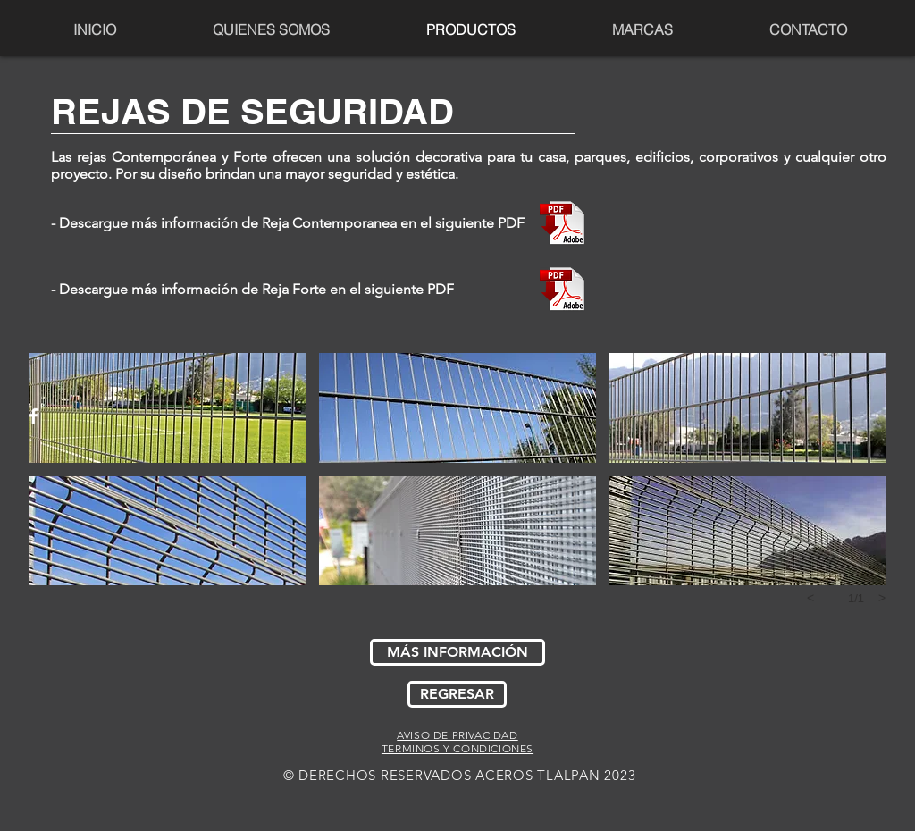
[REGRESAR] (457, 694)
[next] (881, 597)
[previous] (810, 597)
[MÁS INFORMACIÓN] (457, 652)
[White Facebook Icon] (33, 416)
